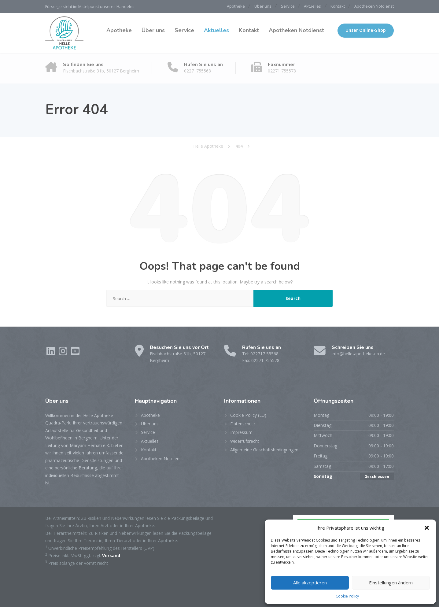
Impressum (241, 432)
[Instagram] (63, 353)
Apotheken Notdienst (374, 6)
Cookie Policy (347, 596)
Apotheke (223, 6)
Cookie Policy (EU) (248, 415)
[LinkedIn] (51, 353)
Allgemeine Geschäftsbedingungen (264, 450)
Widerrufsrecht (244, 441)
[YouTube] (75, 353)
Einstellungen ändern (391, 582)
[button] (427, 528)
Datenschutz (242, 423)
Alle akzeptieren (310, 582)
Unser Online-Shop (365, 30)
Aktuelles (307, 6)
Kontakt (335, 6)
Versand (111, 555)
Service (280, 6)
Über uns (252, 6)
